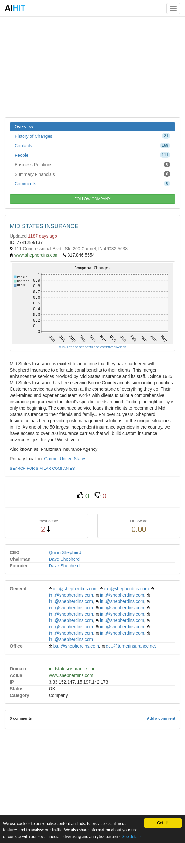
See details (131, 836)
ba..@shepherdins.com (76, 645)
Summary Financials (92, 174)
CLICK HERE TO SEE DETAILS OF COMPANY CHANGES (92, 347)
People (92, 155)
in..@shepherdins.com (75, 588)
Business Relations (92, 164)
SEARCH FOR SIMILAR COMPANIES (42, 468)
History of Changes (92, 136)
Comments (92, 183)
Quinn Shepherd (65, 552)
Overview (24, 126)
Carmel (51, 458)
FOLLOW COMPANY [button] (93, 199)
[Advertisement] (92, 66)
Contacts (92, 145)
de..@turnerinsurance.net (131, 645)
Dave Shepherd (64, 559)
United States (73, 458)
